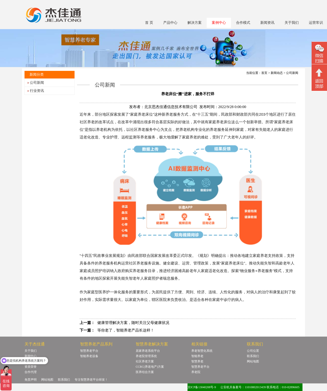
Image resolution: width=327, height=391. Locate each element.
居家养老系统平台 (148, 351)
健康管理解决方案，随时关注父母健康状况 (133, 323)
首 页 (149, 23)
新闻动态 (277, 73)
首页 (264, 73)
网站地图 (253, 361)
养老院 (195, 372)
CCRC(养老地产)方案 (150, 366)
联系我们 (253, 356)
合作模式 (243, 23)
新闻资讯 (267, 23)
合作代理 (31, 372)
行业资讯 (37, 91)
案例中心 (219, 23)
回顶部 (319, 78)
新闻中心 (31, 356)
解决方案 (195, 23)
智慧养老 (197, 361)
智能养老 (197, 356)
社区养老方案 (145, 361)
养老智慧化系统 (202, 351)
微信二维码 (319, 53)
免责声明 (31, 379)
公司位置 (253, 351)
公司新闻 (37, 83)
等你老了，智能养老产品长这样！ (125, 330)
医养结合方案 (145, 372)
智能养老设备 (89, 356)
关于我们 (292, 23)
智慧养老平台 (89, 351)
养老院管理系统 (146, 356)
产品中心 (170, 23)
